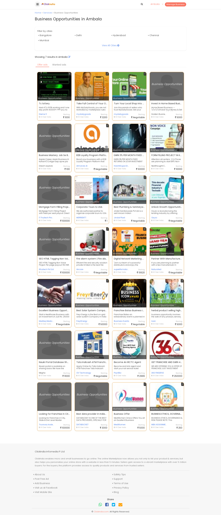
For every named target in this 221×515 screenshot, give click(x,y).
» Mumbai (43, 40)
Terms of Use (121, 483)
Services (47, 12)
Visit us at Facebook (46, 487)
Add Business (42, 483)
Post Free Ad (42, 478)
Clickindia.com (101, 511)
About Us (40, 474)
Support (118, 478)
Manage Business (175, 4)
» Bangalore (45, 35)
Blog (116, 492)
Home (38, 12)
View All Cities (110, 45)
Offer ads (42, 64)
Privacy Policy (121, 487)
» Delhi (78, 35)
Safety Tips (120, 474)
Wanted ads (59, 64)
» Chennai (153, 35)
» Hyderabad (118, 35)
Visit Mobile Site (43, 492)
